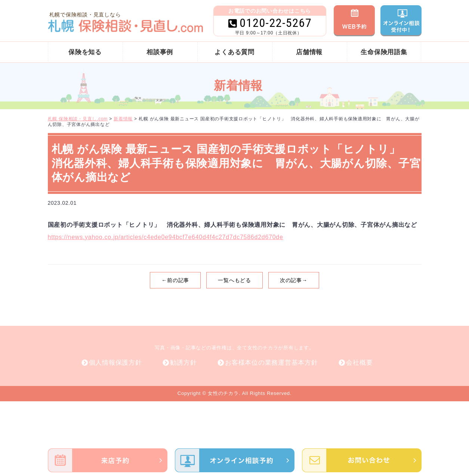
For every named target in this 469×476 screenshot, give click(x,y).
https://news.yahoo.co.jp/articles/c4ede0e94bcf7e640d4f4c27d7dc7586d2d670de (165, 237)
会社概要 (359, 362)
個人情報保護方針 (115, 362)
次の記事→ (294, 280)
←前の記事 (175, 280)
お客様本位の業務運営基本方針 (271, 362)
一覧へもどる (234, 280)
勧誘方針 (183, 362)
